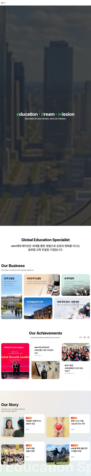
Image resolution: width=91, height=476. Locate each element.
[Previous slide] (84, 337)
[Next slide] (88, 337)
